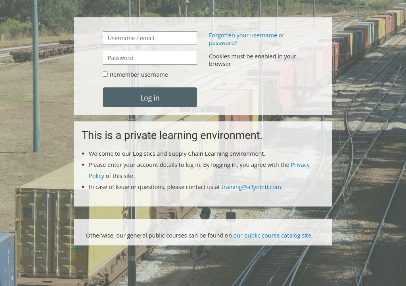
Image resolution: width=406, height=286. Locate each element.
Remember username (139, 74)
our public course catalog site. (273, 235)
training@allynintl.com (251, 187)
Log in (149, 97)
